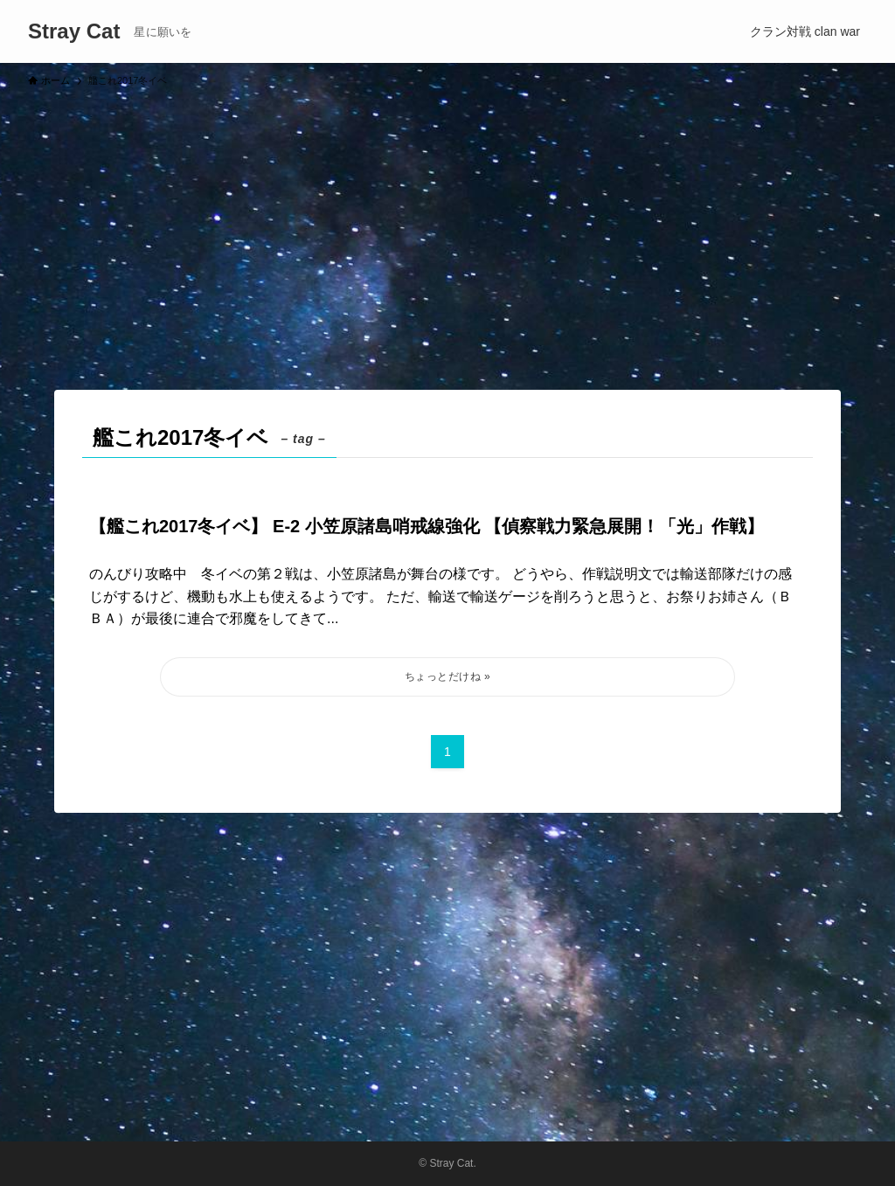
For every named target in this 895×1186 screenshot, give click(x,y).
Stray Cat (74, 31)
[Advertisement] (447, 230)
